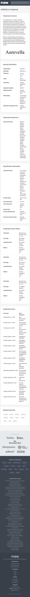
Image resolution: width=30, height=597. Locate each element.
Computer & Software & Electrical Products (15, 487)
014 (21, 170)
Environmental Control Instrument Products (15, 495)
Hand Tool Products (15, 502)
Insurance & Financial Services (15, 506)
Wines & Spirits (15, 548)
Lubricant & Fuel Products (15, 513)
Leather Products (15, 510)
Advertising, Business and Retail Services (15, 481)
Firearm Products (15, 498)
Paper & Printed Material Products (15, 529)
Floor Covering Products (15, 499)
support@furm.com (15, 588)
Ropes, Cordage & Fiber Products (15, 535)
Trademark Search (15, 563)
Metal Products (15, 521)
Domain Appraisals (15, 565)
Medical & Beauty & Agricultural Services (15, 518)
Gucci (24, 466)
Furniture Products (15, 501)
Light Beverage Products (15, 512)
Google (18, 466)
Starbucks (21, 469)
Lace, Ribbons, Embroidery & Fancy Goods (15, 509)
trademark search (12, 559)
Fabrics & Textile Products (15, 496)
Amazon (4, 462)
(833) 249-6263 (15, 587)
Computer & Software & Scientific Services (15, 488)
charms (17, 417)
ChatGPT (24, 462)
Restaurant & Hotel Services (15, 534)
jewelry (11, 414)
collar (10, 421)
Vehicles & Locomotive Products (15, 546)
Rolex (16, 469)
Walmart (18, 472)
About (15, 571)
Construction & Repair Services (15, 490)
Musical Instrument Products (15, 523)
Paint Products (15, 527)
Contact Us (15, 590)
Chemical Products (15, 482)
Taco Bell (12, 472)
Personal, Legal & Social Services (15, 530)
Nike (27, 469)
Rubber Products (15, 537)
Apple (10, 462)
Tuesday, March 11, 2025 (22, 75)
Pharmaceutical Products (15, 532)
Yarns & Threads (15, 549)
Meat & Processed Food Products (15, 516)
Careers (15, 573)
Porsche (10, 469)
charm (5, 421)
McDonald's (3, 469)
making (11, 417)
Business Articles (15, 566)
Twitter (15, 579)
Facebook (13, 466)
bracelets (17, 414)
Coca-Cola (6, 466)
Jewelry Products (15, 507)
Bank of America (16, 462)
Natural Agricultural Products (15, 524)
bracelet (15, 421)
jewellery (23, 414)
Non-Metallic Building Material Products (15, 526)
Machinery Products (15, 515)
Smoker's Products (15, 538)
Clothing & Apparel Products (15, 484)
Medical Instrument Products (15, 520)
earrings (22, 417)
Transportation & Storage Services (15, 543)
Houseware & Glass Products (15, 504)
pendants (6, 417)
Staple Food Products (15, 540)
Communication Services (15, 485)
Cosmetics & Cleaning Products (15, 491)
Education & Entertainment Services (15, 493)
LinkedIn (15, 582)
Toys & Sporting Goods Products (15, 541)
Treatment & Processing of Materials (15, 545)
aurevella (6, 414)
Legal (15, 574)
